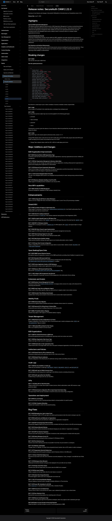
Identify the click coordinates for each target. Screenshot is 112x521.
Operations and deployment (97, 34)
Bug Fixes (93, 36)
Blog (21, 2)
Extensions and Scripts (96, 21)
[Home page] (27, 6)
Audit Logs (94, 30)
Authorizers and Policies (96, 28)
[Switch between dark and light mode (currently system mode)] (106, 2)
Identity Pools (94, 23)
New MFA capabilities (96, 13)
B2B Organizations (95, 26)
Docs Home (90, 2)
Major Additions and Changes (96, 10)
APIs (93, 32)
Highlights (93, 6)
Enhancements (94, 15)
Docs (14, 2)
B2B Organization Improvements (98, 12)
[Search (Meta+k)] (56, 2)
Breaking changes (94, 8)
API (18, 2)
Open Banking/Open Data (97, 19)
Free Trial (100, 2)
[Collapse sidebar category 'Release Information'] (20, 76)
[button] (11, 8)
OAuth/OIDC (94, 17)
